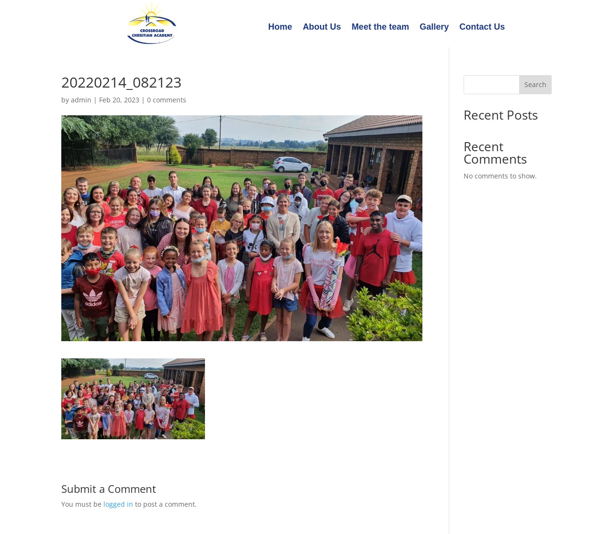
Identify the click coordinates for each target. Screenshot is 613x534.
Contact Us (482, 27)
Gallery (434, 27)
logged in (118, 504)
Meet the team (380, 27)
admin (81, 99)
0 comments (166, 99)
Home (280, 27)
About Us (322, 27)
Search (535, 84)
